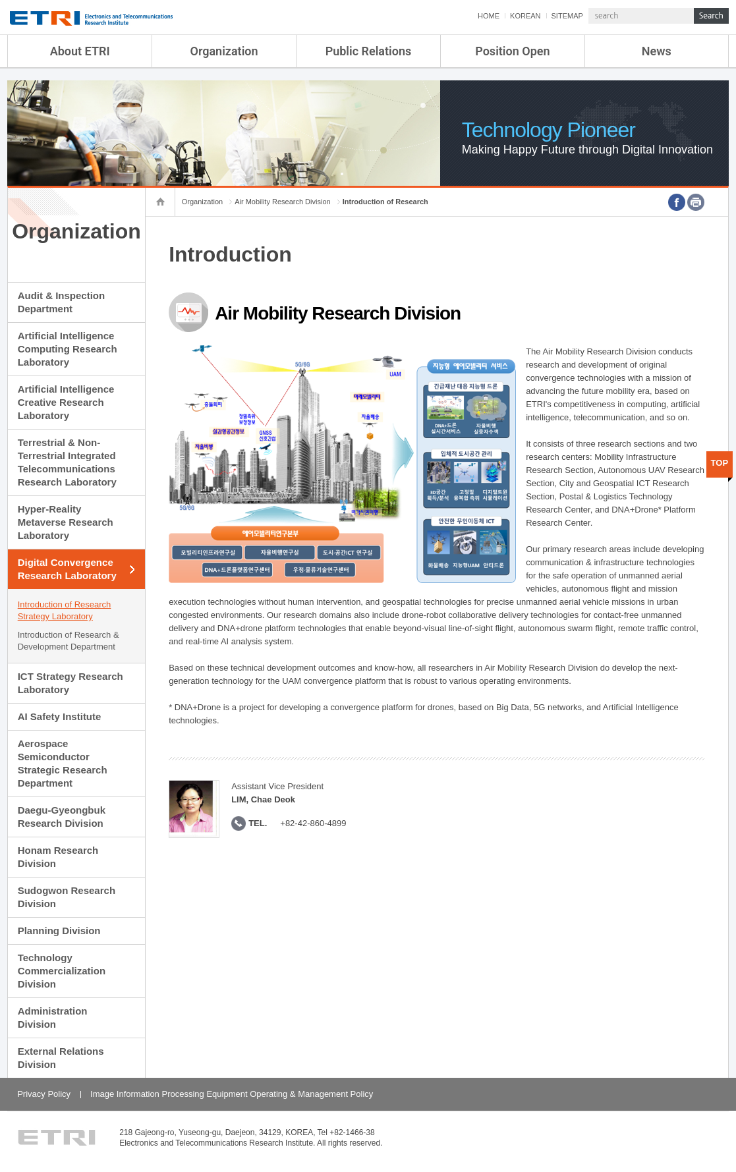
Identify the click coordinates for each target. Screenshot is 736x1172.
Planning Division (59, 930)
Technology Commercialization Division (61, 971)
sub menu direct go (0, 0)
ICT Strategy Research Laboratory (70, 683)
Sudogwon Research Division (66, 897)
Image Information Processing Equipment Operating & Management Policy (231, 1094)
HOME (488, 16)
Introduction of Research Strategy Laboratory (64, 610)
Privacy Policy (44, 1094)
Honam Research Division (58, 857)
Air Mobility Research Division (283, 202)
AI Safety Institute (59, 716)
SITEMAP (567, 16)
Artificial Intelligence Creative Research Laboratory (66, 402)
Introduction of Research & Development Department (68, 641)
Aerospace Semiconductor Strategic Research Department (62, 763)
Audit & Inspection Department (61, 302)
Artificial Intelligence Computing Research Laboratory (67, 349)
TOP (720, 463)
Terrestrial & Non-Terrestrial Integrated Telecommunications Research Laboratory (67, 462)
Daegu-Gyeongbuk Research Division (61, 816)
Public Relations (369, 51)
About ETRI (80, 51)
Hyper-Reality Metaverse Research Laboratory (65, 522)
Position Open (512, 51)
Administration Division (53, 1017)
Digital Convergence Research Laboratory (67, 569)
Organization (224, 51)
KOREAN (525, 16)
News (656, 51)
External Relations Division (61, 1058)
